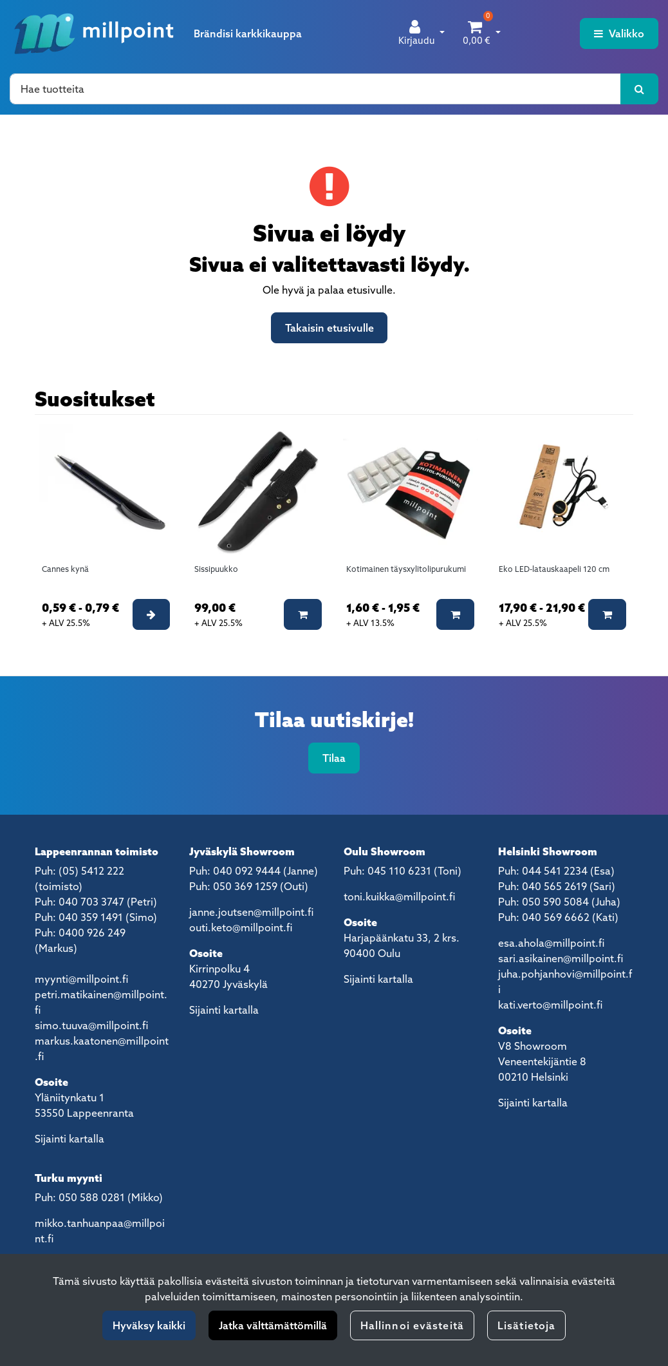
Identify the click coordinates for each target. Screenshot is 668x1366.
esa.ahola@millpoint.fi (551, 942)
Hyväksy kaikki (149, 1325)
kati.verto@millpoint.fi (550, 1004)
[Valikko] (619, 33)
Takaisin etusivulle (329, 327)
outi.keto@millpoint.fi (240, 927)
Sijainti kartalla (69, 1138)
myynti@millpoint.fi (81, 978)
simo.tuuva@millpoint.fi (91, 1025)
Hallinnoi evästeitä (412, 1325)
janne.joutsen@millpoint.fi (251, 912)
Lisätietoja (526, 1325)
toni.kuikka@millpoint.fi (399, 896)
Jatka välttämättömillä (273, 1325)
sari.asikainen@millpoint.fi (560, 958)
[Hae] (315, 88)
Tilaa (334, 758)
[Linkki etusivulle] (94, 33)
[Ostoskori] (476, 33)
